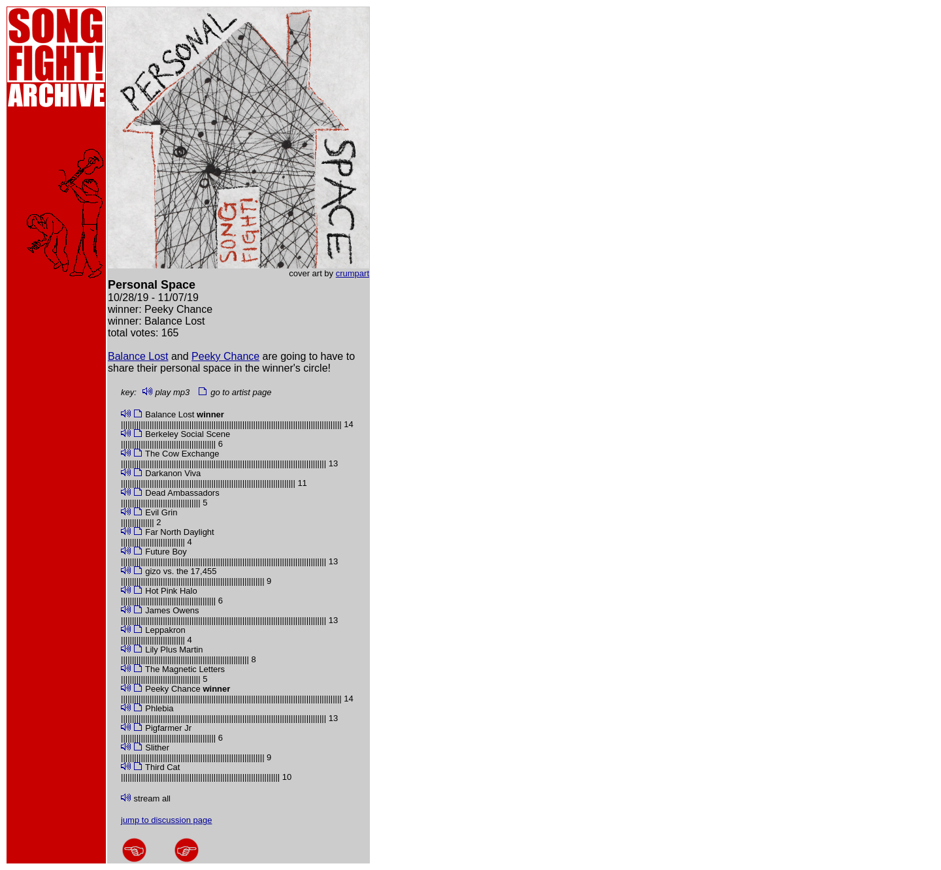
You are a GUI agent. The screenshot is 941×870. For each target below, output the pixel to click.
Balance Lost (138, 356)
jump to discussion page (166, 820)
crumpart (352, 273)
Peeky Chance (225, 356)
